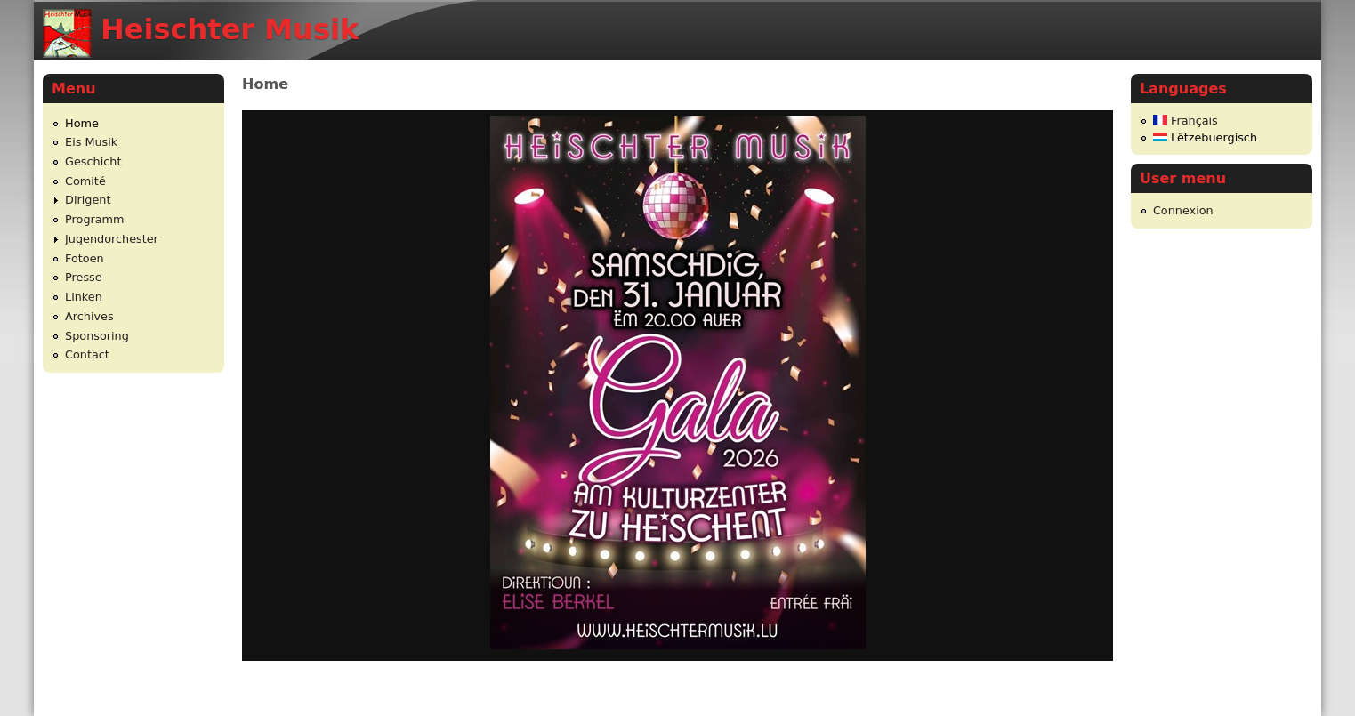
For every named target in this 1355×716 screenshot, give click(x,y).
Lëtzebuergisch (1205, 137)
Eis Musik (91, 142)
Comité (85, 181)
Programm (94, 219)
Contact (87, 354)
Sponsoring (97, 335)
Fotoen (84, 258)
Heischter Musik (230, 29)
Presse (83, 277)
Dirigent (87, 199)
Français (1185, 120)
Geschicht (93, 161)
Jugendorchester (111, 238)
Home (82, 123)
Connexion (1183, 210)
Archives (89, 316)
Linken (83, 296)
